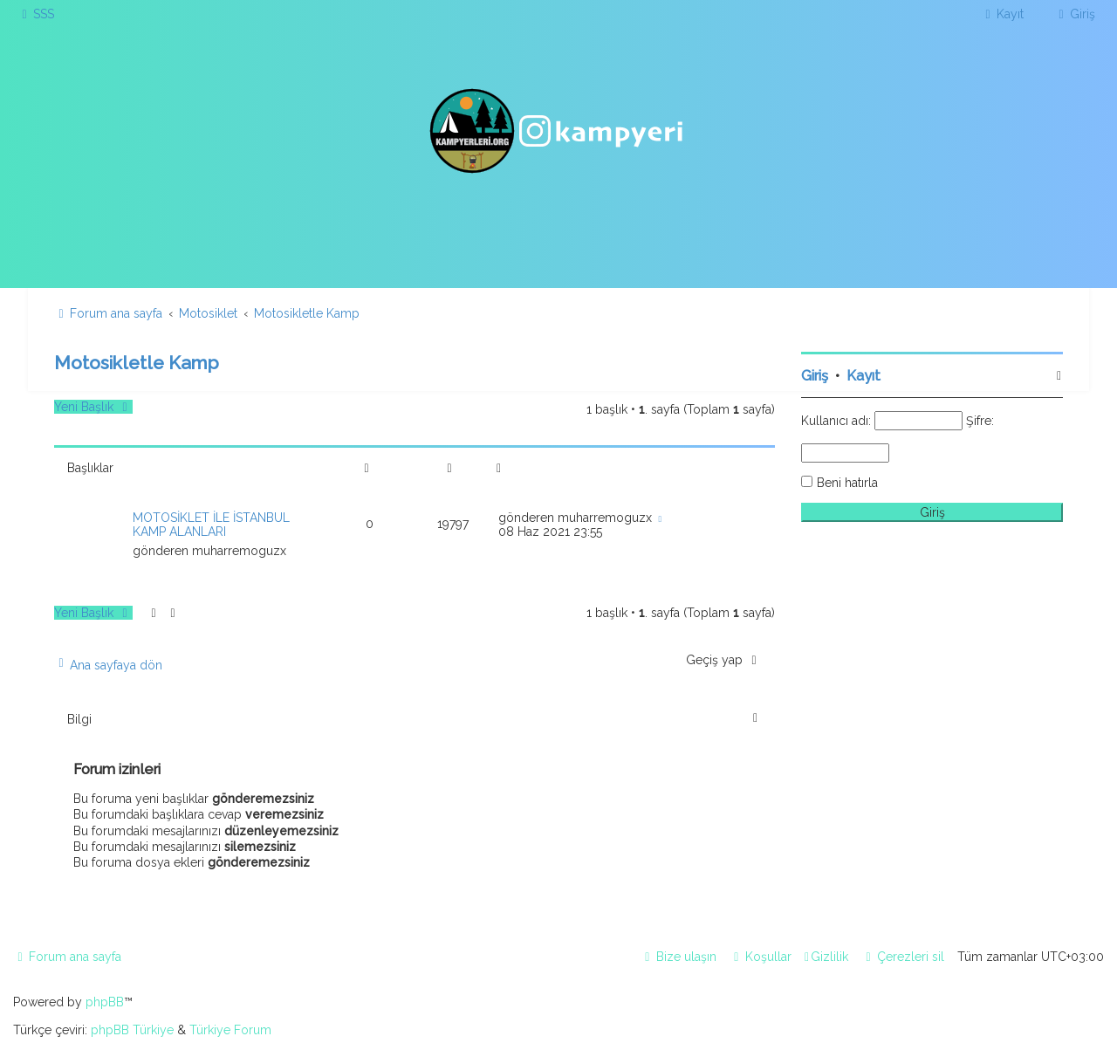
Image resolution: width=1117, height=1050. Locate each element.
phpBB (105, 1002)
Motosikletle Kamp (136, 363)
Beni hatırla (847, 483)
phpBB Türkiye (132, 1030)
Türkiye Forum (230, 1030)
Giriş (814, 375)
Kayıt (863, 375)
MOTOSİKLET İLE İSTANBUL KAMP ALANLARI (211, 525)
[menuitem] (35, 14)
